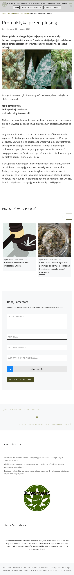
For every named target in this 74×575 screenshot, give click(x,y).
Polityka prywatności (52, 7)
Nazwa (13, 336)
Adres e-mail (17, 347)
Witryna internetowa (23, 358)
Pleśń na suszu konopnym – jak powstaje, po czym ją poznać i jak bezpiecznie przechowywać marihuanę (34, 465)
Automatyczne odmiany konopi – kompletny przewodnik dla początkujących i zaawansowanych (34, 459)
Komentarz (16, 316)
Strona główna (8, 13)
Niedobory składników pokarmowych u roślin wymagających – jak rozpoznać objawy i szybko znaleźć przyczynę (37, 472)
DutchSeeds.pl (16, 567)
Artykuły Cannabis (22, 13)
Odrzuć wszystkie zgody (31, 7)
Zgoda (16, 7)
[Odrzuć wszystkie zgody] (70, 6)
